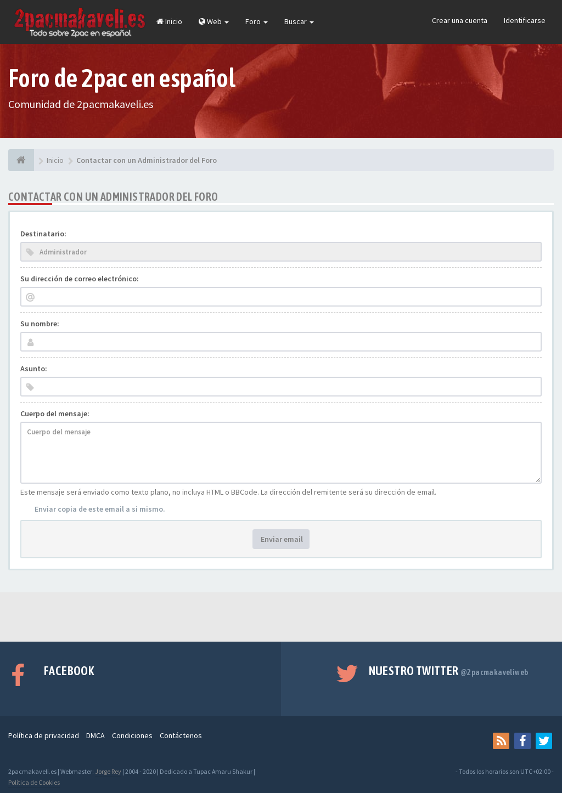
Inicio (169, 21)
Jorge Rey (108, 771)
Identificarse (525, 20)
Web (214, 21)
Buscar (299, 21)
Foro (256, 21)
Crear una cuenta (459, 20)
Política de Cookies (34, 782)
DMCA (95, 735)
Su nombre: (39, 323)
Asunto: (33, 368)
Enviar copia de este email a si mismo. (100, 509)
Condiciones (132, 735)
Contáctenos (181, 735)
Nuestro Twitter (449, 671)
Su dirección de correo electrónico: (79, 279)
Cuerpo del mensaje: (54, 413)
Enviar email (281, 539)
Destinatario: (43, 234)
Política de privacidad (43, 735)
